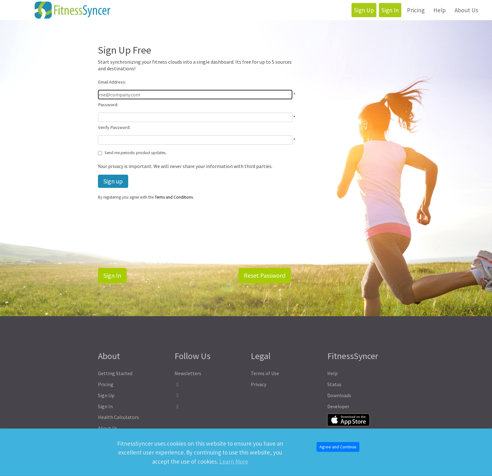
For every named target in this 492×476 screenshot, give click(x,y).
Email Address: (112, 82)
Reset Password (264, 275)
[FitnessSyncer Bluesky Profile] (208, 406)
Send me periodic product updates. (135, 152)
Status (334, 384)
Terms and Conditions (174, 197)
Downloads (339, 395)
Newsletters (187, 373)
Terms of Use (265, 373)
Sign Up (364, 10)
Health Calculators (118, 417)
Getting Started (115, 373)
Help (439, 10)
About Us (466, 10)
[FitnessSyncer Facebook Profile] (208, 384)
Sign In (390, 10)
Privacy (258, 384)
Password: (108, 104)
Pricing (416, 10)
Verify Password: (114, 127)
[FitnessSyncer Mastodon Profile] (208, 395)
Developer (338, 406)
